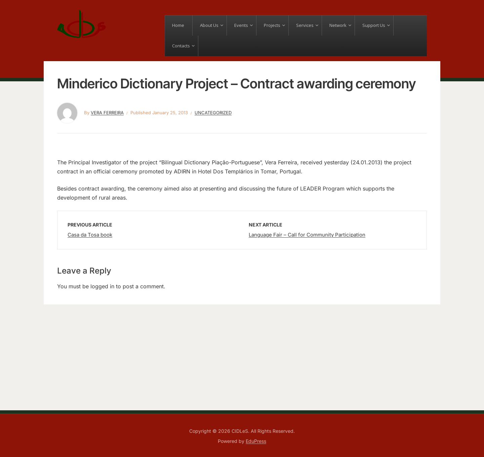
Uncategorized (213, 112)
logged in (102, 286)
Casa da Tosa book (90, 235)
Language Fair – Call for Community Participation (307, 235)
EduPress (256, 441)
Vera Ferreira (107, 112)
